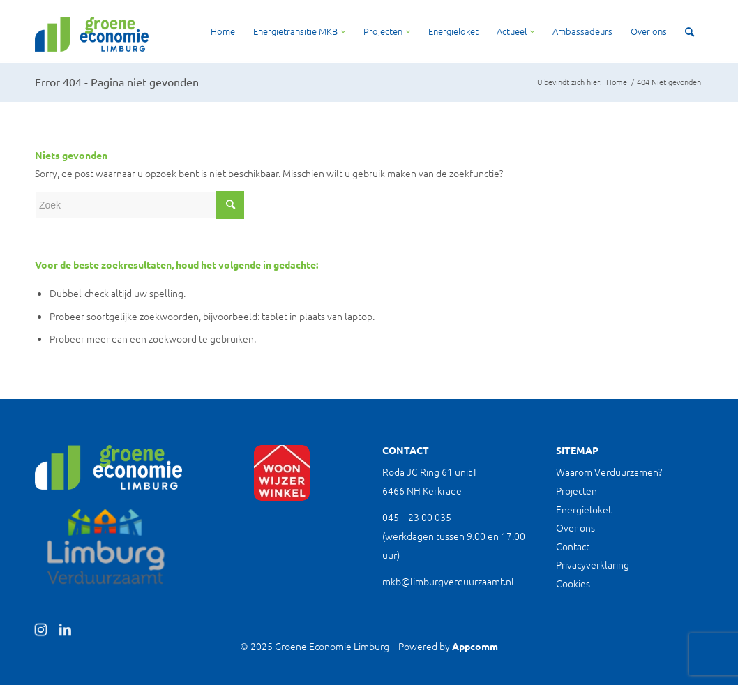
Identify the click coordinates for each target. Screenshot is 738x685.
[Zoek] (689, 31)
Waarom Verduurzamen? (609, 472)
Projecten (576, 490)
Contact (572, 546)
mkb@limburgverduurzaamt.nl (448, 581)
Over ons (575, 527)
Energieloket (584, 509)
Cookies (573, 583)
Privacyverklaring (592, 564)
